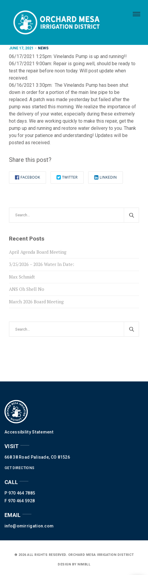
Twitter (67, 177)
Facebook (27, 177)
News (43, 48)
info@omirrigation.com (29, 526)
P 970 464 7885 (19, 493)
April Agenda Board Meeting (37, 252)
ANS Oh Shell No (26, 289)
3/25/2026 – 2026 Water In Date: (41, 264)
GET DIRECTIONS (19, 468)
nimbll (84, 564)
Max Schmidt (22, 277)
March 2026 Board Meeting (36, 302)
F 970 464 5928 (19, 500)
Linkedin (105, 177)
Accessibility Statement (29, 432)
